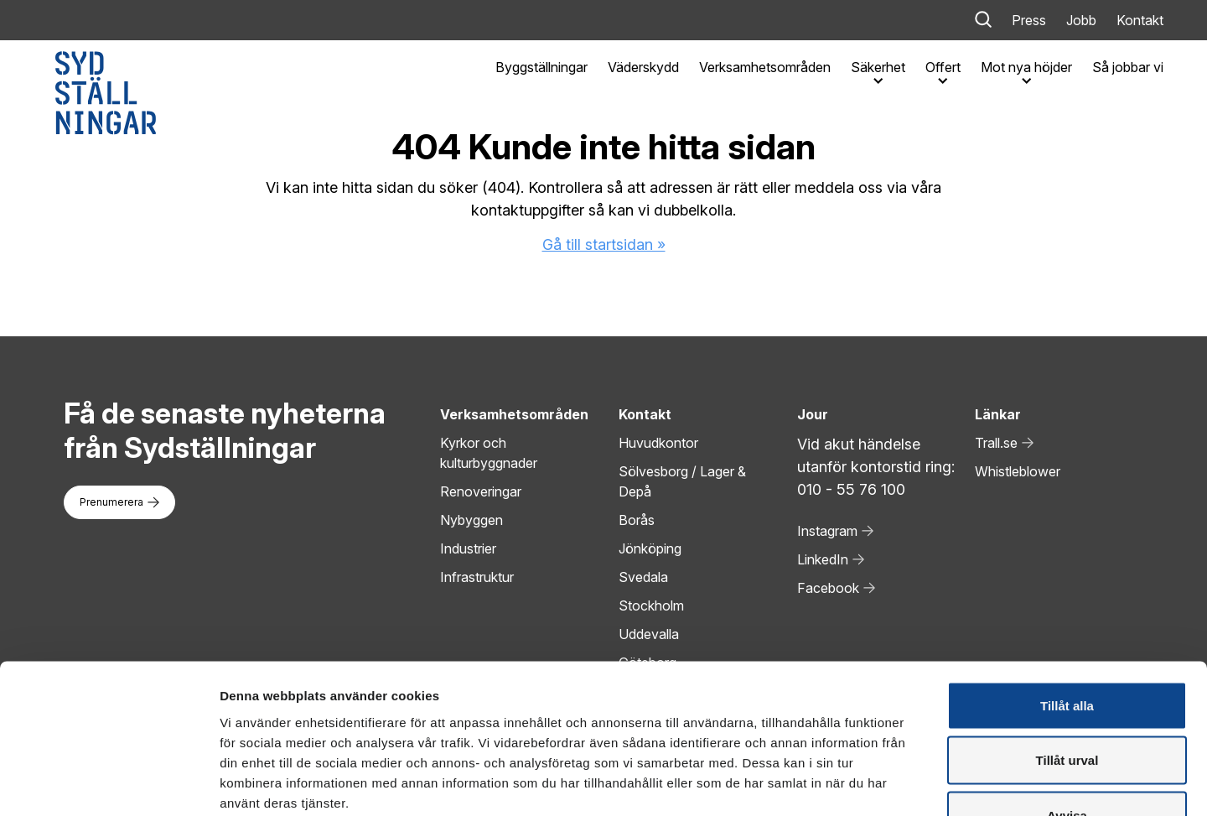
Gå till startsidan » (604, 244)
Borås (637, 520)
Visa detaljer (910, 783)
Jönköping (650, 548)
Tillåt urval (1067, 651)
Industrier (468, 548)
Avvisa (1067, 706)
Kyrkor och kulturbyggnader (488, 452)
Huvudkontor (658, 442)
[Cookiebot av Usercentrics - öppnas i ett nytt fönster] (108, 783)
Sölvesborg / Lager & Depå (682, 481)
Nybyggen (471, 520)
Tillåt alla (1067, 596)
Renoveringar (480, 491)
